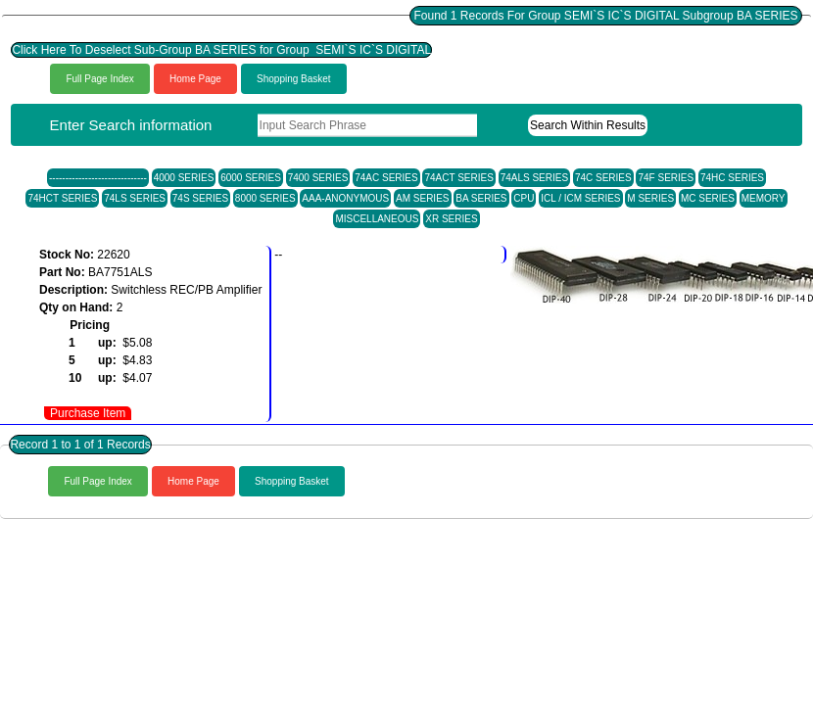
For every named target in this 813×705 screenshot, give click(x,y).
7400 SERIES (318, 177)
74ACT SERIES (458, 177)
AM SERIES (422, 198)
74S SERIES (200, 198)
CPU (523, 198)
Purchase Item (87, 413)
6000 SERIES (250, 177)
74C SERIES (603, 177)
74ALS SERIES (534, 177)
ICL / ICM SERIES (580, 198)
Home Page (195, 78)
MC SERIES (708, 198)
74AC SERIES (386, 177)
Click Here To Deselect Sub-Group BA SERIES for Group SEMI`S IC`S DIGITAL (221, 50)
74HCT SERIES (62, 198)
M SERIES (650, 198)
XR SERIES (451, 218)
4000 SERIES (184, 177)
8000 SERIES (265, 198)
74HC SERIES (732, 177)
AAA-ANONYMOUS (345, 198)
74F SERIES (665, 177)
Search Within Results (588, 125)
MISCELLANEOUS (376, 218)
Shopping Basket (294, 78)
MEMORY (763, 198)
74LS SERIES (135, 198)
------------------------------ (98, 177)
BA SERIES (480, 198)
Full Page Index (100, 78)
